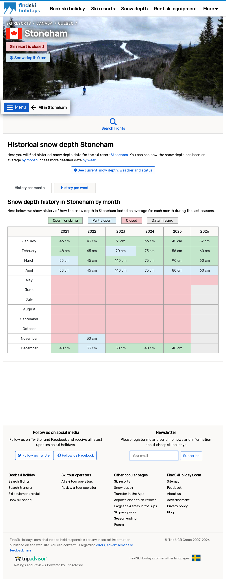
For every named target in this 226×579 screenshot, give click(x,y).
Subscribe (191, 456)
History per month (30, 188)
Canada (44, 23)
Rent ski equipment (175, 8)
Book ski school (20, 500)
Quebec (66, 23)
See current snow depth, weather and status (113, 170)
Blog (170, 512)
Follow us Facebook (75, 455)
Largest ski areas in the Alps (135, 506)
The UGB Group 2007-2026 (189, 540)
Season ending (125, 518)
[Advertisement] (113, 392)
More (210, 8)
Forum (119, 525)
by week (89, 160)
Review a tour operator (78, 488)
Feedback (174, 488)
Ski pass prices (125, 512)
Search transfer (20, 488)
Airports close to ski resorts (135, 500)
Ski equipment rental (24, 494)
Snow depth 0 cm (28, 57)
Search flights (19, 481)
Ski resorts (103, 8)
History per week (75, 188)
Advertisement (178, 500)
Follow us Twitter (34, 455)
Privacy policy (177, 506)
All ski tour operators (77, 481)
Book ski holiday (67, 8)
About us (174, 494)
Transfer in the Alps (129, 494)
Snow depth (134, 8)
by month (30, 160)
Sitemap (173, 481)
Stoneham (45, 33)
